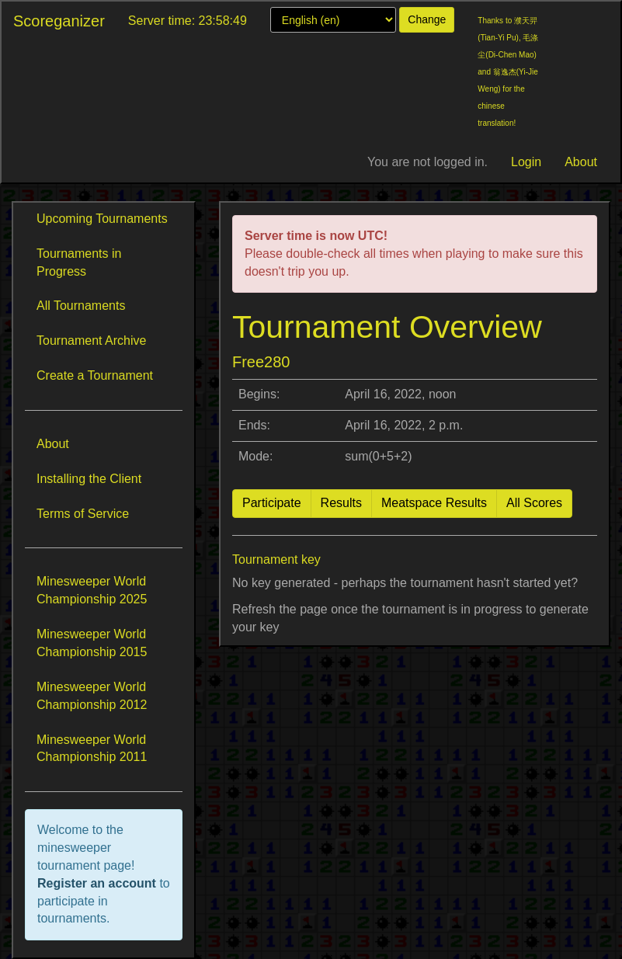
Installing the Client (88, 478)
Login (526, 162)
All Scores (534, 502)
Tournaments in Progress (78, 262)
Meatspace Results (434, 502)
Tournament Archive (91, 340)
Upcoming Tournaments (102, 218)
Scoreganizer (59, 21)
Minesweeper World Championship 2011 (91, 748)
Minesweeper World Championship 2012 (91, 695)
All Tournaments (80, 305)
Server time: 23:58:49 (187, 20)
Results (341, 502)
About (581, 162)
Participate (271, 502)
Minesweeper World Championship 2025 (91, 590)
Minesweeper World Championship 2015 (91, 642)
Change (427, 19)
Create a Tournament (94, 375)
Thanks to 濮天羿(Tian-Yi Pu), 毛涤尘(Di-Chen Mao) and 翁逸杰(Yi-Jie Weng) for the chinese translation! (508, 71)
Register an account (98, 883)
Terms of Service (82, 513)
